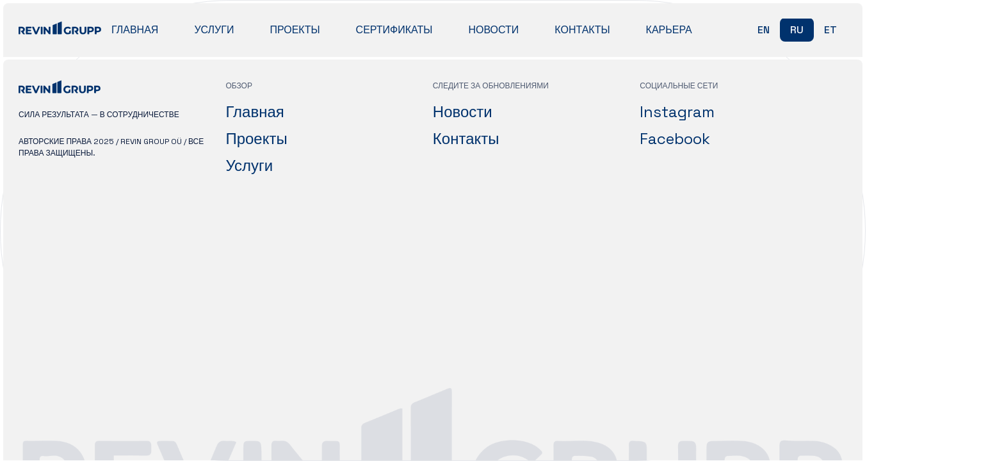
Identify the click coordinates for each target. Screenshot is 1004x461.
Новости (493, 29)
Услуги (214, 29)
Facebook (675, 139)
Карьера (669, 29)
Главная (134, 29)
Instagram (677, 112)
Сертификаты (394, 29)
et (830, 29)
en (763, 29)
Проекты (295, 29)
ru (797, 29)
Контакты (582, 29)
